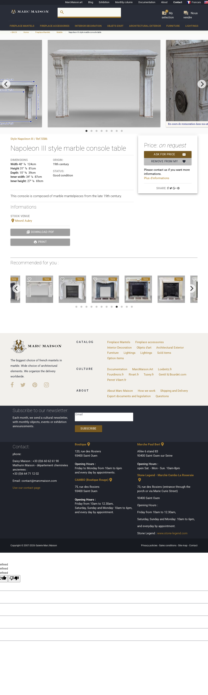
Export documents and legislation (129, 396)
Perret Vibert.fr (116, 380)
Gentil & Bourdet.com (172, 374)
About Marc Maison (120, 391)
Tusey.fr (149, 374)
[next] (202, 84)
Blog (90, 2)
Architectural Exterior (145, 25)
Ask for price (170, 154)
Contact (177, 2)
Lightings (191, 25)
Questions (162, 396)
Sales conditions (168, 545)
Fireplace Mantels (22, 25)
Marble (59, 32)
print (40, 242)
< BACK (13, 32)
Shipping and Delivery (174, 391)
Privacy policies (149, 545)
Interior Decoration (88, 25)
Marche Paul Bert (151, 444)
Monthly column (124, 2)
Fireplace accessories (54, 25)
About (164, 2)
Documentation (146, 2)
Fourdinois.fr (115, 374)
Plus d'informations (156, 178)
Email (79, 414)
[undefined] (14, 578)
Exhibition (104, 2)
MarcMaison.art (73, 2)
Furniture (173, 25)
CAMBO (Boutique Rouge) (94, 480)
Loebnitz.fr (165, 369)
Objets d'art (115, 25)
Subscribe (88, 428)
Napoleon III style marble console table (85, 32)
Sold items (164, 353)
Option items (115, 358)
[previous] (6, 84)
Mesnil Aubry (21, 221)
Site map (183, 545)
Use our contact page (26, 488)
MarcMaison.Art (142, 369)
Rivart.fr (134, 374)
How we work (146, 391)
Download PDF (40, 232)
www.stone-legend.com (172, 533)
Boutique (83, 444)
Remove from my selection (168, 161)
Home (26, 32)
